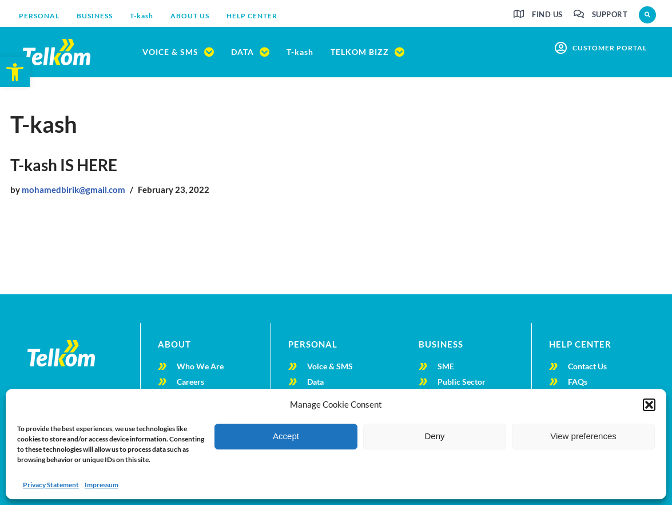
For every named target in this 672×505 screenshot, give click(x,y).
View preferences (583, 436)
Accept (286, 436)
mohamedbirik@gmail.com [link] (73, 189)
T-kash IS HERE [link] (63, 165)
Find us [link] (547, 14)
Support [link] (610, 14)
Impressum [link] (101, 484)
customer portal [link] (609, 48)
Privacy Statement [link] (51, 484)
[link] (15, 72)
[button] (649, 405)
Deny (434, 436)
